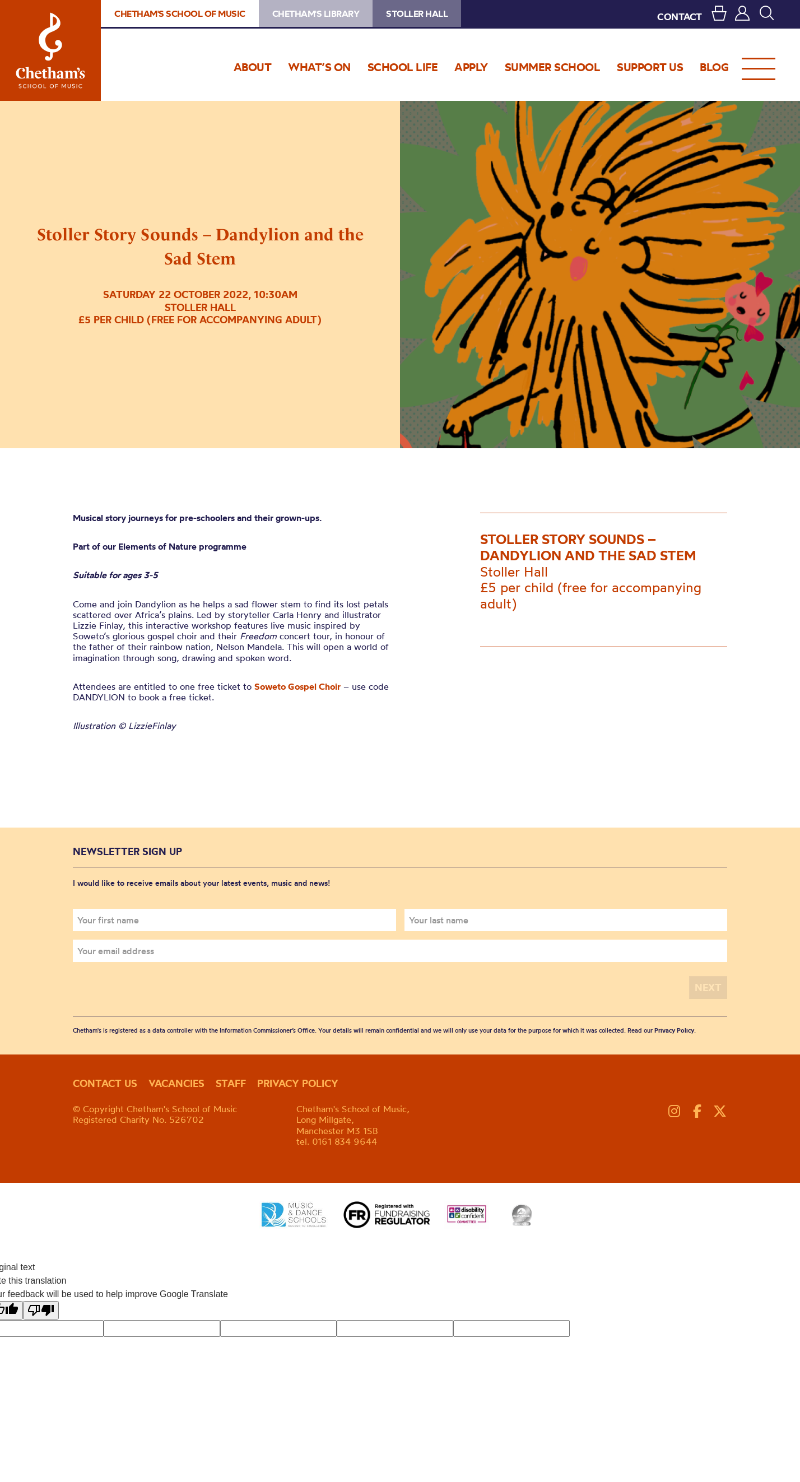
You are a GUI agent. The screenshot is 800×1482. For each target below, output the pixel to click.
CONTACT (679, 16)
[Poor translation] (41, 1310)
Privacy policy (297, 1083)
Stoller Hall (417, 13)
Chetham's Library (316, 13)
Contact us (105, 1083)
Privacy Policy (674, 1030)
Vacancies (176, 1083)
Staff (231, 1083)
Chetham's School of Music (50, 50)
